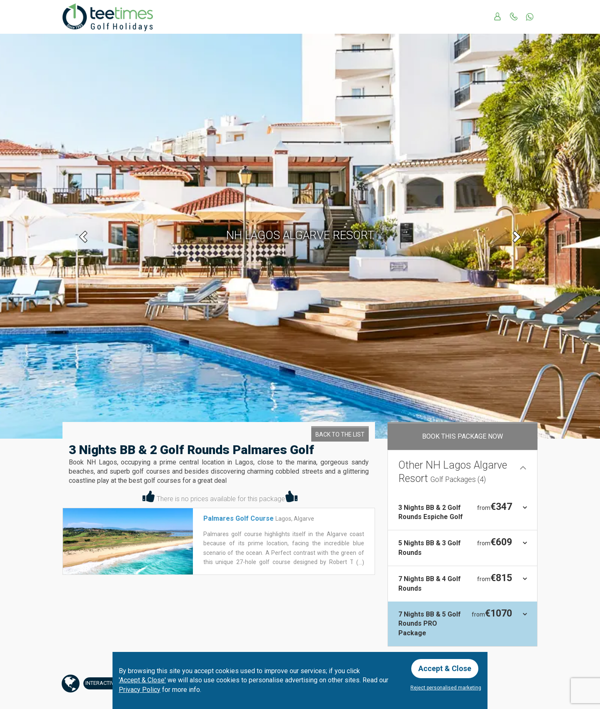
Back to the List (340, 434)
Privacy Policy (139, 690)
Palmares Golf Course (238, 518)
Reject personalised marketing (445, 688)
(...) (359, 562)
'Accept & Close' (142, 680)
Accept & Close (444, 668)
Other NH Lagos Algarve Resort (452, 472)
